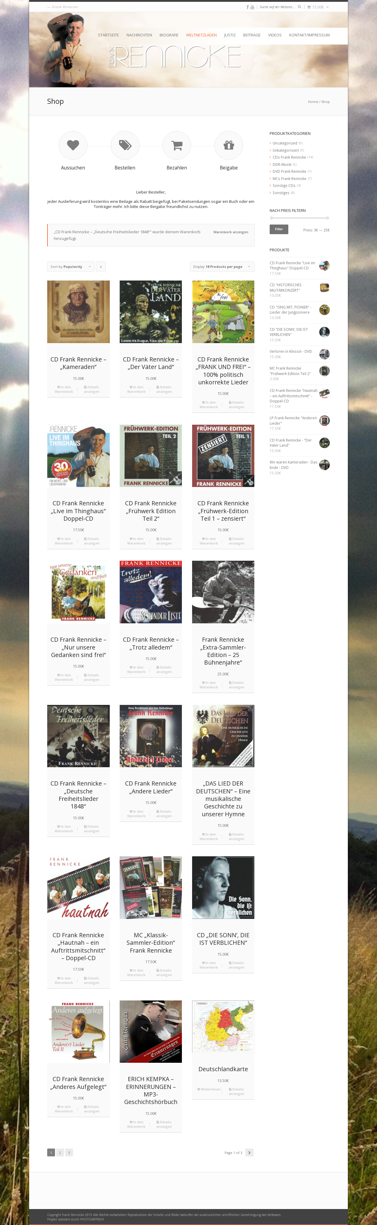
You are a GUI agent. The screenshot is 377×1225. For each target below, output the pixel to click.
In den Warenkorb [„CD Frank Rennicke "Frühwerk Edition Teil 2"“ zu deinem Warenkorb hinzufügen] (136, 540)
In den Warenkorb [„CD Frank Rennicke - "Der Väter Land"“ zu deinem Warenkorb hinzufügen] (136, 389)
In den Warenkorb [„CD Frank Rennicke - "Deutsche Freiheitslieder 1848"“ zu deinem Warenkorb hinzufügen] (64, 828)
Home (313, 101)
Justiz (230, 35)
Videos (275, 35)
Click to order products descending (101, 267)
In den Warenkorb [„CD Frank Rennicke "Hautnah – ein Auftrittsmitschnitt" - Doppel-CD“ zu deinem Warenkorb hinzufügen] (64, 980)
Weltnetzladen (201, 35)
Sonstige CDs (284, 185)
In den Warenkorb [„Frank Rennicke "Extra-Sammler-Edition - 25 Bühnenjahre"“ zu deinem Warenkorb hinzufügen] (209, 684)
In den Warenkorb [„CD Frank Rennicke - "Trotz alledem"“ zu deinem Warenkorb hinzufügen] (136, 669)
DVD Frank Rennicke (289, 171)
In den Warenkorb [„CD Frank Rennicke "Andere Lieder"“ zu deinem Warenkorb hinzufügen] (136, 813)
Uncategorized (285, 143)
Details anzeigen (92, 389)
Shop (325, 101)
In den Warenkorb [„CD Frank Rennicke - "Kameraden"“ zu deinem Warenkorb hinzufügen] (64, 389)
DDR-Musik (282, 164)
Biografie (169, 35)
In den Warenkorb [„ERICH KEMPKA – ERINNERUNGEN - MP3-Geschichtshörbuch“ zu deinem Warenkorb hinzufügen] (136, 1124)
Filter (279, 229)
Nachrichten (139, 35)
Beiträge (252, 35)
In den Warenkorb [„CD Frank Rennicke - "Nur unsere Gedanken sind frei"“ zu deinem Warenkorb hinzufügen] (64, 677)
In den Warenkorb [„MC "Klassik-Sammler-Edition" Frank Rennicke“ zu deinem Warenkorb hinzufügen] (136, 972)
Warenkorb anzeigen (230, 232)
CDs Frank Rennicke (289, 157)
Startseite (108, 35)
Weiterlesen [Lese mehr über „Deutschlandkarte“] (209, 1089)
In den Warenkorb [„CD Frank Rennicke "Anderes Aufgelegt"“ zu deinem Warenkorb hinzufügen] (64, 1108)
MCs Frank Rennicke (289, 178)
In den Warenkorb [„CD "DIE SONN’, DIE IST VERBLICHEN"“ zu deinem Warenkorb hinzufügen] (209, 964)
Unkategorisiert (286, 150)
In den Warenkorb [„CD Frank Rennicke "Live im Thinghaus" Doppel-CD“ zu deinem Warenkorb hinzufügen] (64, 540)
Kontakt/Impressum (309, 35)
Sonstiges (281, 192)
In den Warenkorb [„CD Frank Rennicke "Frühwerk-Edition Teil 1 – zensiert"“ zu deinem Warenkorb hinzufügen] (209, 540)
